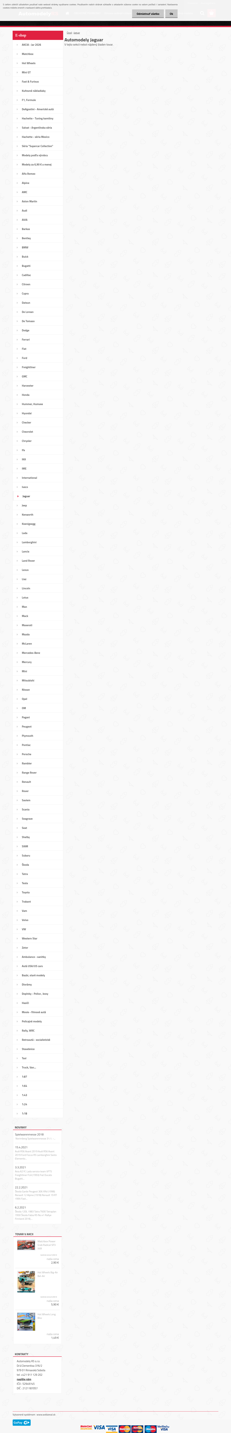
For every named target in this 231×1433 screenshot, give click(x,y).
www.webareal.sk (46, 1414)
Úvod (69, 33)
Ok (171, 14)
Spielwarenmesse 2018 (29, 1134)
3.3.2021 (20, 1167)
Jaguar (77, 33)
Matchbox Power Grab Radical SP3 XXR (47, 1245)
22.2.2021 (21, 1187)
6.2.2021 (20, 1207)
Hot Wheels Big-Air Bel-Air (48, 1274)
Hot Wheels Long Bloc (47, 1316)
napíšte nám (24, 1379)
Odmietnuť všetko (148, 14)
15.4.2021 (21, 1147)
